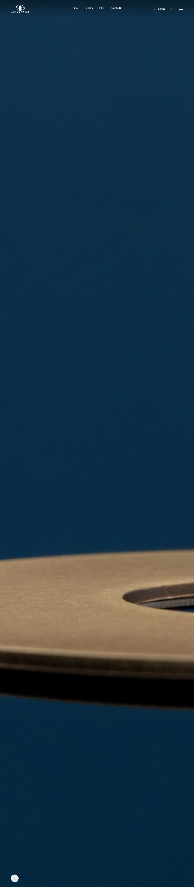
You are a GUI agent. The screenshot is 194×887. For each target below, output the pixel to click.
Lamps (159, 9)
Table (101, 8)
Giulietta (89, 8)
